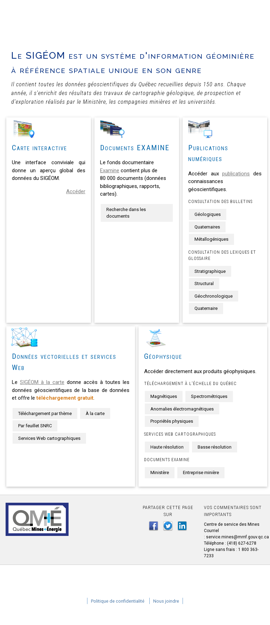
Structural (204, 283)
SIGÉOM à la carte (42, 382)
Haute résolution (167, 447)
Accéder (75, 191)
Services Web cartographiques (49, 438)
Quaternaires (207, 227)
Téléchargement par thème (45, 413)
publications (236, 173)
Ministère (159, 472)
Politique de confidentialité (117, 601)
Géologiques (207, 214)
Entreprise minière (201, 472)
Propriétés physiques (171, 421)
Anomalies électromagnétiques (182, 409)
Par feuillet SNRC (35, 425)
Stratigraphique (210, 271)
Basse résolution (215, 447)
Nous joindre (166, 601)
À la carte (95, 413)
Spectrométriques (209, 396)
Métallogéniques (211, 239)
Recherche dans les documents (126, 213)
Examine (109, 170)
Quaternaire (206, 308)
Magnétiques (163, 396)
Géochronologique (213, 296)
